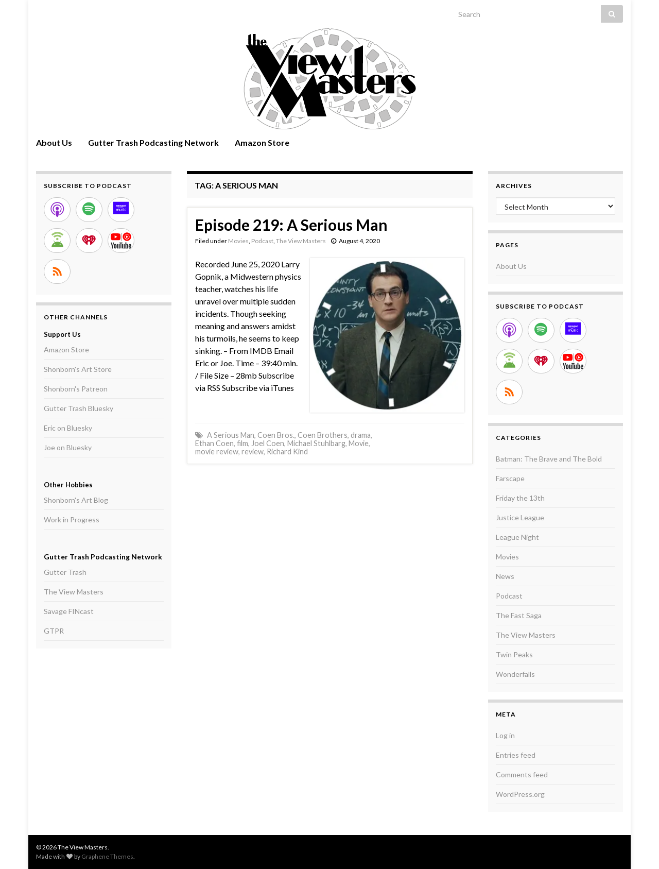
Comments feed (522, 774)
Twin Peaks (514, 654)
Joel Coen (267, 443)
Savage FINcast (69, 611)
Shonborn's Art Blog (76, 500)
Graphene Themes (107, 856)
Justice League (520, 517)
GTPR (54, 630)
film (242, 443)
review (252, 451)
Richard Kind (287, 451)
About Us (54, 142)
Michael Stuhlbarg (316, 443)
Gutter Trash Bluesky (78, 408)
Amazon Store (262, 142)
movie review (216, 451)
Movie (359, 443)
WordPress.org (520, 794)
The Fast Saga (519, 615)
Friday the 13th (520, 497)
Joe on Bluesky (68, 447)
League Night (517, 537)
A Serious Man (230, 435)
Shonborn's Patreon (76, 388)
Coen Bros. (275, 435)
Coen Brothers (323, 435)
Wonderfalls (515, 674)
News (505, 576)
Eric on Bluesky (68, 427)
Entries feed (515, 755)
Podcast (262, 241)
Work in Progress (71, 519)
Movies (238, 241)
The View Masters (301, 241)
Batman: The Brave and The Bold (549, 458)
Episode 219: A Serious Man (291, 224)
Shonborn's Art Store (78, 369)
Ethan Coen (214, 443)
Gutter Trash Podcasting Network (153, 142)
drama (361, 435)
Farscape (510, 478)
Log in (505, 735)
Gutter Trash (65, 572)
